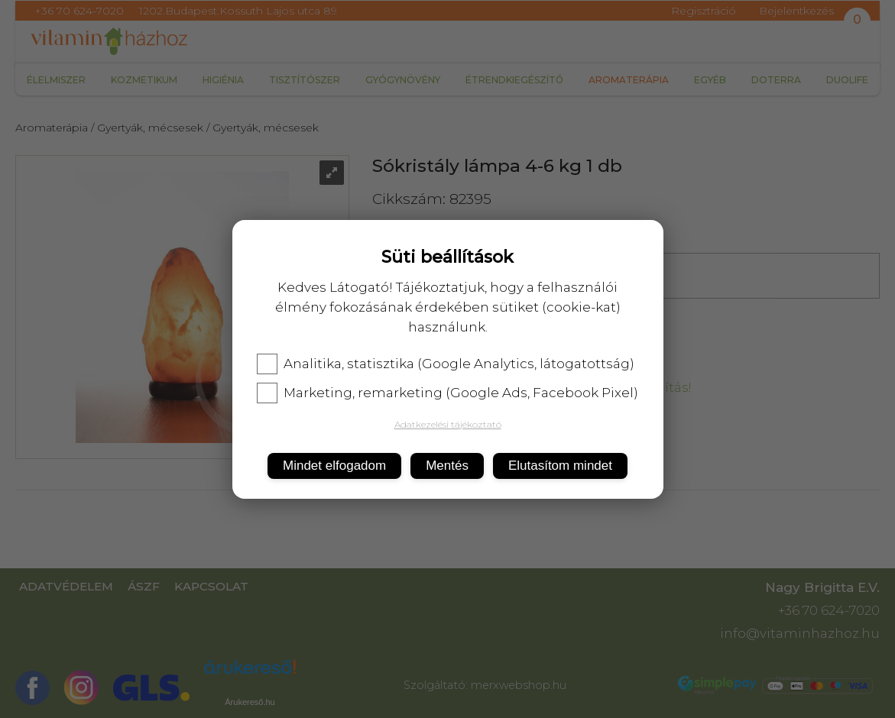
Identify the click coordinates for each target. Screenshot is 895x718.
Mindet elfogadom (334, 465)
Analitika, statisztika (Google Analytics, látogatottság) (445, 363)
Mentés (447, 465)
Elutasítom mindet (560, 465)
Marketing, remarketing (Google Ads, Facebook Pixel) (447, 392)
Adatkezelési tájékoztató (447, 424)
